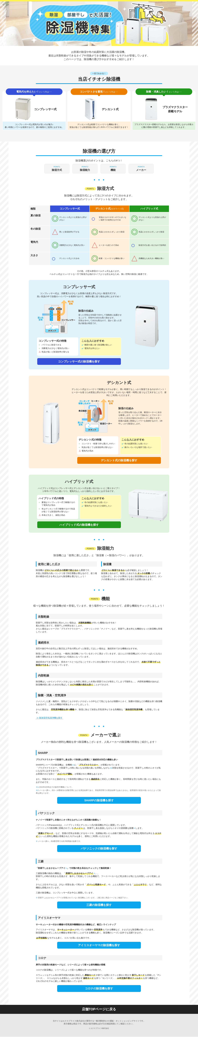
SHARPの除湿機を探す (99, 800)
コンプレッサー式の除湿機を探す (79, 361)
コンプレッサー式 (70, 208)
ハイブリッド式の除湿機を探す (79, 524)
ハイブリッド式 (149, 208)
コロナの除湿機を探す (99, 988)
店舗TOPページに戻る (99, 1009)
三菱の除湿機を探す (99, 905)
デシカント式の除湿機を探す (119, 460)
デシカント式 (109, 208)
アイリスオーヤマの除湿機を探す (99, 945)
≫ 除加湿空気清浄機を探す (49, 718)
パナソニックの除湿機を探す (99, 848)
